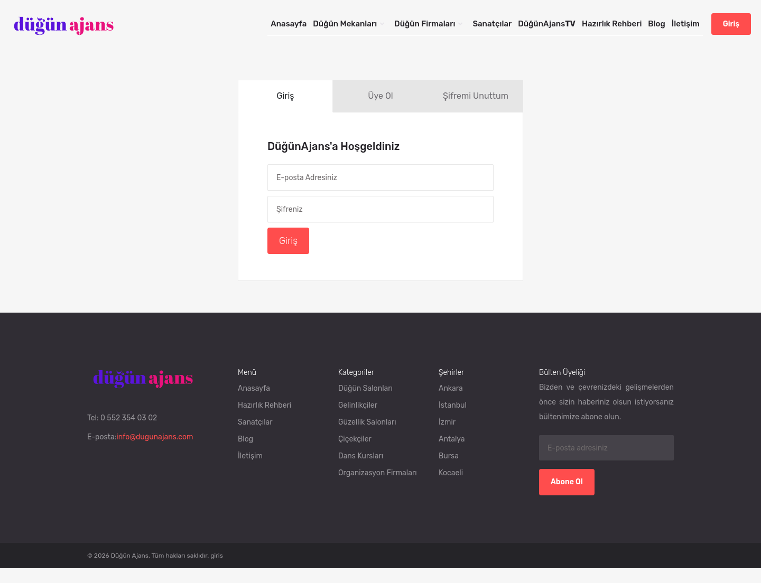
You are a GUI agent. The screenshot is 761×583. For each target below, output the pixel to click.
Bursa (449, 456)
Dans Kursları (360, 456)
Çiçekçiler (355, 439)
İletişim (686, 24)
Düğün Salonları (365, 388)
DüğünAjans (547, 24)
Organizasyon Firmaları (377, 472)
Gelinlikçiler (357, 405)
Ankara (451, 388)
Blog (656, 24)
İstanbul (453, 405)
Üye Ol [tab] (380, 96)
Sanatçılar (492, 24)
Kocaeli (451, 472)
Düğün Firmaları (424, 24)
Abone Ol (567, 481)
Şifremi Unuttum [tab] (475, 96)
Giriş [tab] (285, 96)
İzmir (447, 422)
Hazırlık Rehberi (612, 24)
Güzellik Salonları (367, 422)
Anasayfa (289, 24)
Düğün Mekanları (345, 24)
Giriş (731, 24)
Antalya (452, 439)
